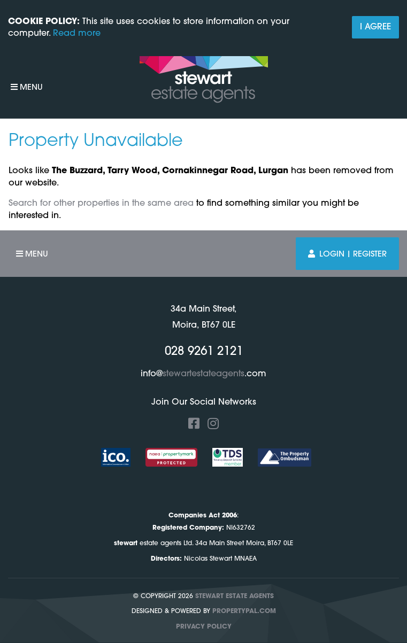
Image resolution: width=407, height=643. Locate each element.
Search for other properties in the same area (101, 203)
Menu (27, 87)
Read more (77, 33)
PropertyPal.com (244, 611)
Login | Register (347, 254)
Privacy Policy (204, 627)
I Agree (375, 27)
